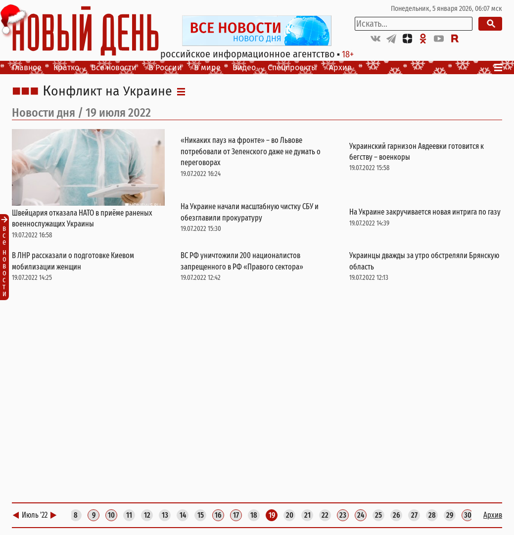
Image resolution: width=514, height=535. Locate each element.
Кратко (66, 67)
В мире (207, 67)
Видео (244, 67)
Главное (27, 67)
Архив (340, 67)
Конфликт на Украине (107, 91)
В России (165, 67)
